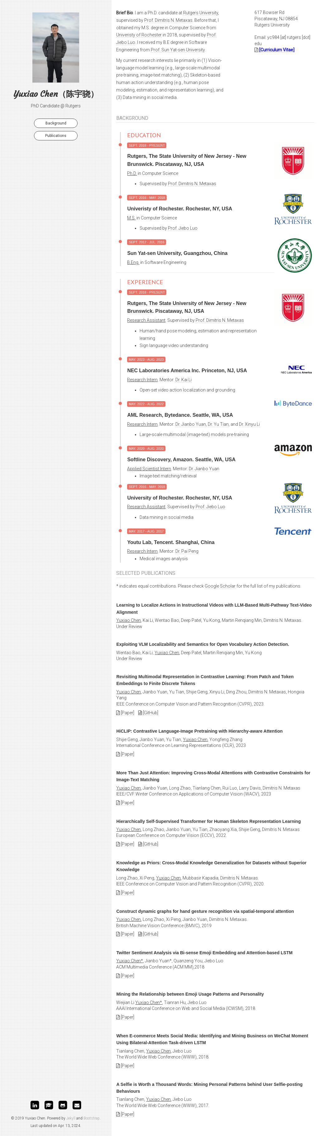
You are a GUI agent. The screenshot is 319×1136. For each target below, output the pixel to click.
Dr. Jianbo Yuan (190, 424)
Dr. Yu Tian (218, 424)
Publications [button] (55, 136)
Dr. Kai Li (183, 379)
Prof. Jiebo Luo (183, 228)
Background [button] (55, 123)
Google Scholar (220, 586)
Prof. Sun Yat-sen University (178, 49)
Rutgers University (200, 12)
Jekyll (70, 1118)
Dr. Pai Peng (186, 551)
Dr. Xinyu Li (249, 424)
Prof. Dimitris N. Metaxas (168, 20)
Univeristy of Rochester (139, 34)
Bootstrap (91, 1118)
